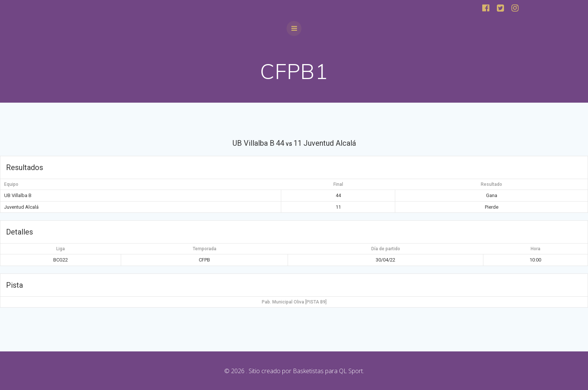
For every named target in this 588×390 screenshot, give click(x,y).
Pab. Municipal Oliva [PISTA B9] (294, 302)
